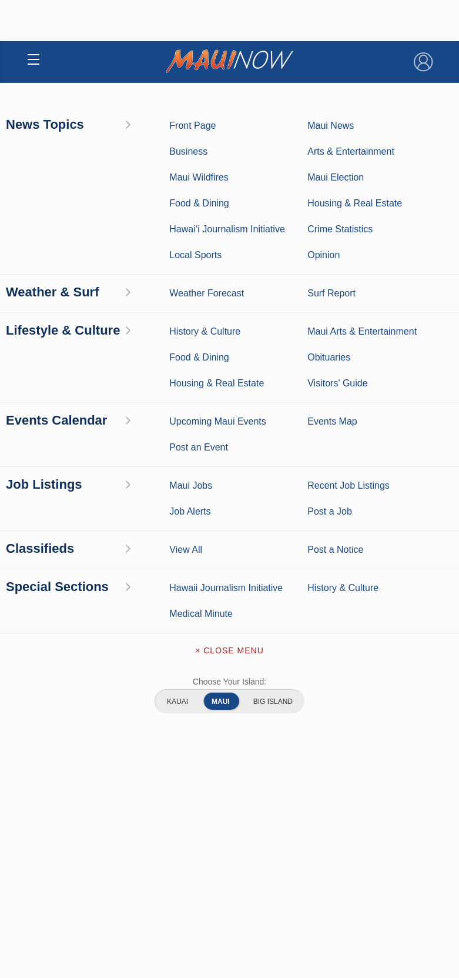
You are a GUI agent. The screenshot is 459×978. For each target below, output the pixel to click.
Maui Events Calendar (332, 571)
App (229, 718)
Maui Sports (332, 516)
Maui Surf (127, 516)
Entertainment (331, 498)
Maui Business (332, 480)
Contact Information (229, 669)
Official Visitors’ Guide (331, 589)
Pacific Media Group (262, 859)
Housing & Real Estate (127, 571)
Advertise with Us (229, 694)
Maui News (127, 480)
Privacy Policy (199, 882)
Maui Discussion (128, 553)
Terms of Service (229, 768)
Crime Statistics (127, 534)
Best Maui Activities (331, 534)
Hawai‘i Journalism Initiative (127, 607)
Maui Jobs (127, 589)
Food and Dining (331, 553)
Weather (127, 498)
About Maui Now (229, 644)
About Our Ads (258, 882)
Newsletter (229, 743)
